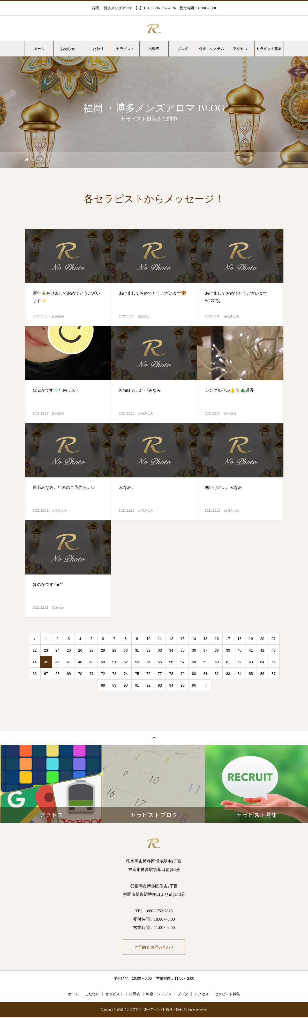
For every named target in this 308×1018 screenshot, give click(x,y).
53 (137, 662)
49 (91, 662)
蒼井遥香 (58, 316)
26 (80, 650)
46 (57, 662)
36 (194, 650)
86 (262, 674)
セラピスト (125, 49)
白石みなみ (231, 316)
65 (274, 662)
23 (46, 650)
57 (183, 662)
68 (57, 674)
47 (69, 662)
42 (262, 650)
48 (80, 662)
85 (251, 674)
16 (217, 639)
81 (205, 674)
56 (171, 662)
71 (91, 674)
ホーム (39, 49)
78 (171, 674)
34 (171, 650)
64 (262, 662)
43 (274, 650)
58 (194, 662)
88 (103, 685)
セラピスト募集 (269, 49)
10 (148, 639)
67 (46, 674)
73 (114, 674)
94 (171, 685)
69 (69, 674)
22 (35, 650)
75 (137, 674)
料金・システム (211, 49)
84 (239, 674)
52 (126, 662)
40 (239, 650)
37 (205, 650)
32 (148, 650)
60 (217, 662)
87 (274, 674)
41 (251, 650)
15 (205, 639)
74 (126, 674)
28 (103, 650)
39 (228, 650)
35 (183, 650)
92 (148, 685)
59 (205, 662)
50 (103, 662)
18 (239, 639)
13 (183, 639)
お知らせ (68, 49)
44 (35, 662)
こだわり (96, 49)
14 (194, 639)
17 (228, 639)
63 (251, 662)
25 (69, 650)
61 (228, 662)
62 (239, 662)
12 (171, 639)
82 (217, 674)
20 (262, 639)
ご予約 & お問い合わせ (154, 947)
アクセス (240, 49)
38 (217, 650)
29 (114, 650)
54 (148, 662)
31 (137, 650)
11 (160, 639)
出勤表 (153, 49)
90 (126, 685)
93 (160, 685)
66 (35, 674)
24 (57, 650)
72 (103, 674)
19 (251, 639)
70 (80, 674)
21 (274, 639)
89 (114, 685)
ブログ (182, 49)
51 (114, 662)
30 (126, 650)
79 (183, 674)
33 (160, 650)
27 (91, 650)
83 (228, 674)
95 (183, 685)
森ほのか (144, 316)
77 (160, 674)
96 (194, 685)
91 (137, 685)
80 (194, 674)
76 (148, 674)
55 (160, 662)
